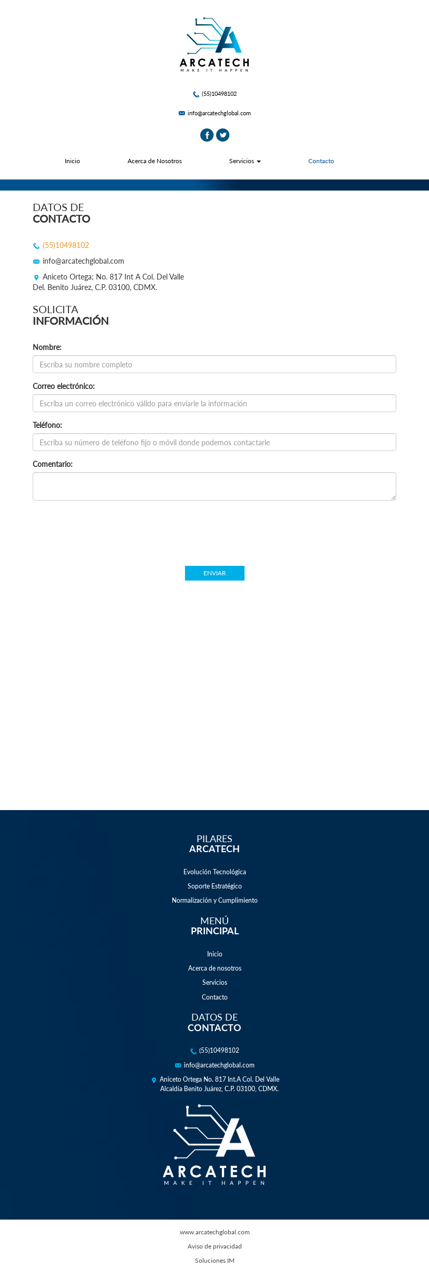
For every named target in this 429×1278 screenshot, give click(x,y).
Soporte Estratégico (215, 886)
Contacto (321, 161)
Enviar (214, 573)
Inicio (72, 161)
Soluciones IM (215, 1260)
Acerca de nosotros (214, 968)
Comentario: (53, 464)
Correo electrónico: (64, 386)
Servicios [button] (245, 161)
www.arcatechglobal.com (215, 1232)
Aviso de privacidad (215, 1246)
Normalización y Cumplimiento (215, 900)
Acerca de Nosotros (155, 161)
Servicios (214, 982)
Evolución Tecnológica (214, 872)
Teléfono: (47, 425)
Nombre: (47, 347)
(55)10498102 (214, 93)
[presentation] (214, 529)
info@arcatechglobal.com (214, 112)
